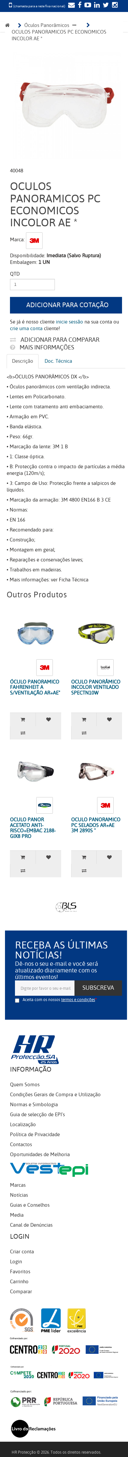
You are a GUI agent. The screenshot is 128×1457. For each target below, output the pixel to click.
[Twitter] (105, 6)
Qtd (15, 274)
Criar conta (22, 1251)
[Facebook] (78, 6)
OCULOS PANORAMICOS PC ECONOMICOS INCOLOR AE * (60, 35)
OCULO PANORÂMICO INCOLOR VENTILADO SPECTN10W (95, 687)
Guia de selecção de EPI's (37, 1114)
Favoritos (20, 1271)
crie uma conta (26, 328)
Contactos (21, 1144)
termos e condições (78, 1000)
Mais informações (42, 347)
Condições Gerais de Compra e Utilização (55, 1094)
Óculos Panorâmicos (46, 25)
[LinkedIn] (96, 6)
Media (17, 1215)
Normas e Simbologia (34, 1104)
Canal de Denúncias (31, 1225)
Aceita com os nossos (59, 1000)
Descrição (22, 361)
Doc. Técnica (58, 361)
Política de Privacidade (35, 1134)
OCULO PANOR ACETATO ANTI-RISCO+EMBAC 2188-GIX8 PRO (33, 828)
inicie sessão (69, 321)
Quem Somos (25, 1084)
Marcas (18, 1185)
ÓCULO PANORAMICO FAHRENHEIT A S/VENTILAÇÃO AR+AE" (35, 687)
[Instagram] (114, 6)
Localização (23, 1124)
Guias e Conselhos (30, 1205)
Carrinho (19, 1281)
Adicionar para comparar (54, 339)
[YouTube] (87, 6)
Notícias (19, 1195)
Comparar (21, 1291)
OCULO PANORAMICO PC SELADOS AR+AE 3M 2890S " (95, 825)
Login (16, 1261)
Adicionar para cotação (67, 305)
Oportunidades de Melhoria (40, 1154)
